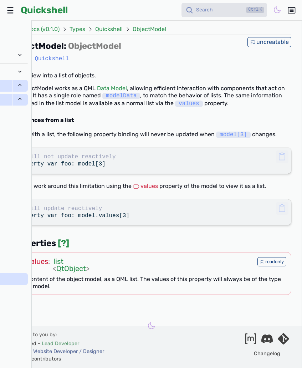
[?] (63, 243)
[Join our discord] (267, 341)
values (145, 186)
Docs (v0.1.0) (43, 29)
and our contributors (36, 359)
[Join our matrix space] (251, 341)
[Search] (224, 10)
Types (77, 29)
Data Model (112, 88)
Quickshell (44, 10)
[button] (282, 156)
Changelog (267, 354)
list (58, 261)
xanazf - (57, 351)
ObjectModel (149, 29)
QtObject (71, 268)
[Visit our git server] (283, 341)
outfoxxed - (45, 344)
